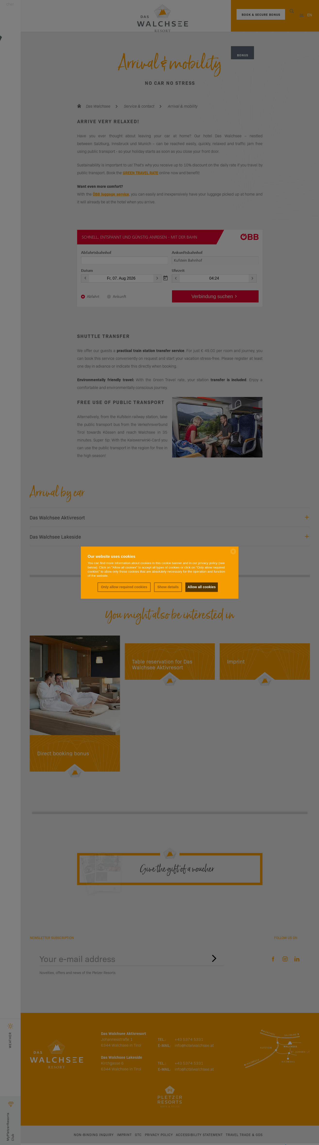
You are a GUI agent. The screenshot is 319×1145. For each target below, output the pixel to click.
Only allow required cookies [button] (123, 587)
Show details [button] (167, 587)
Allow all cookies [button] (202, 587)
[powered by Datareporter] (233, 553)
